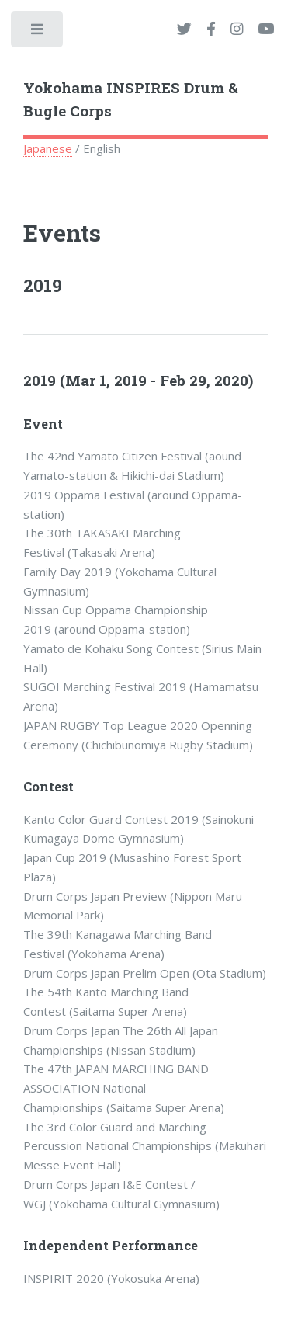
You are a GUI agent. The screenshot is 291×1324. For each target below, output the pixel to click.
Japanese (47, 148)
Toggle (38, 32)
